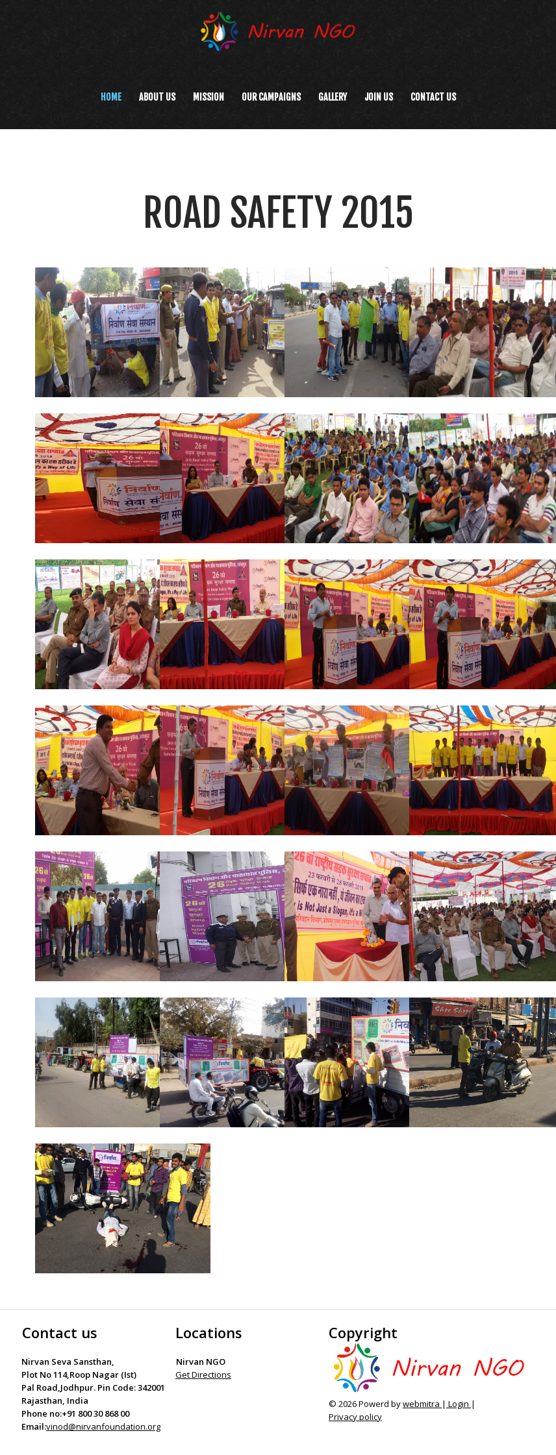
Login (458, 1404)
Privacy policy (355, 1417)
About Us (157, 97)
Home (111, 97)
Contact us (433, 97)
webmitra (422, 1404)
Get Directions (203, 1374)
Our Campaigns (271, 97)
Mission (208, 97)
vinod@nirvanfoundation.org (103, 1426)
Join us (378, 97)
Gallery (332, 97)
